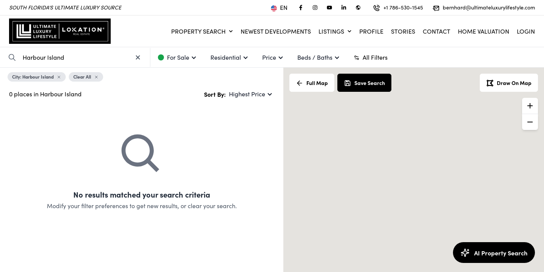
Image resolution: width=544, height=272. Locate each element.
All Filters (371, 57)
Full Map (312, 83)
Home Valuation (483, 31)
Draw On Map (509, 83)
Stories (403, 31)
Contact (436, 31)
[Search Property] (12, 57)
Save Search (364, 83)
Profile (371, 31)
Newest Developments (276, 31)
